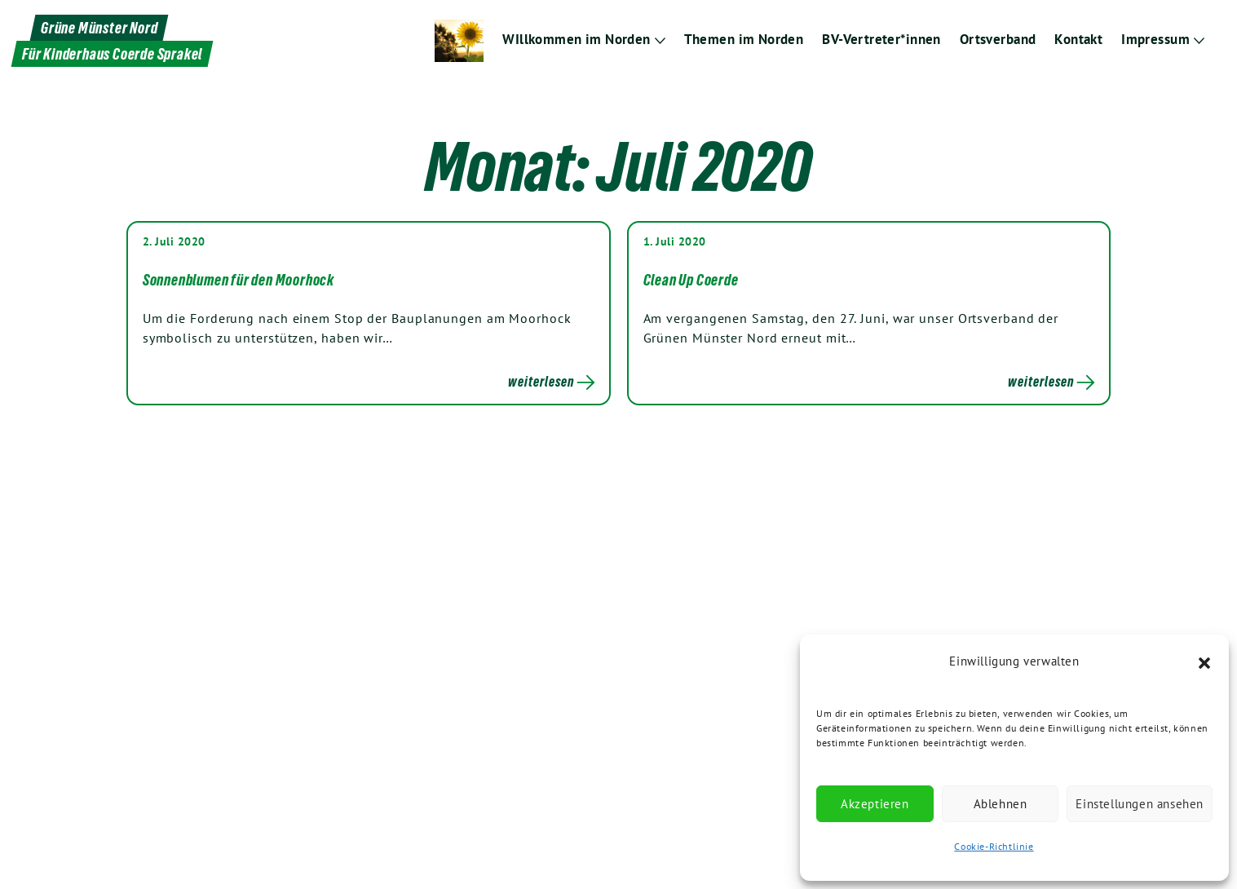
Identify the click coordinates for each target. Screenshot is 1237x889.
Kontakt (1079, 39)
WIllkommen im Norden (578, 39)
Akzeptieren (875, 804)
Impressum (1155, 39)
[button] (1204, 661)
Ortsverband (998, 39)
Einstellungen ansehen (1140, 804)
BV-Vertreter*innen (882, 39)
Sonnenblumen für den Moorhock (238, 280)
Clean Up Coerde (691, 280)
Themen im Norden (744, 39)
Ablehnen (1000, 804)
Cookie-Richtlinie (993, 846)
